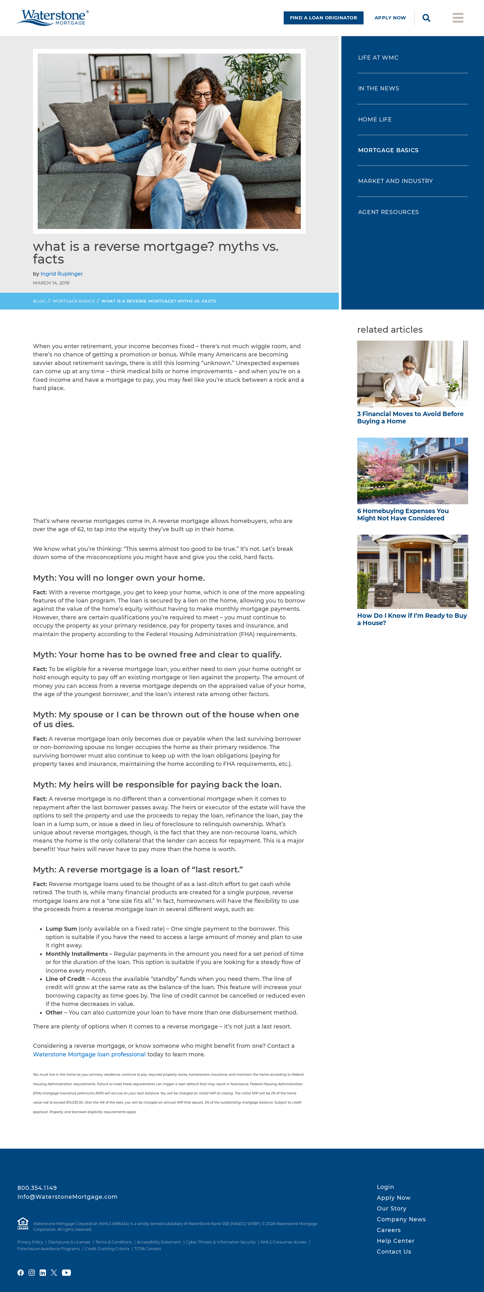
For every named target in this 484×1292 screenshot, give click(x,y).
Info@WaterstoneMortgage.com (67, 1196)
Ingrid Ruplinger (62, 279)
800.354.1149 (37, 1187)
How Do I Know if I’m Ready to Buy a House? (412, 624)
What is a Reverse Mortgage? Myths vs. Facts (158, 306)
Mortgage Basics (74, 306)
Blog (39, 306)
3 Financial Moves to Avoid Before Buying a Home (410, 422)
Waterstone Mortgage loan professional (90, 1059)
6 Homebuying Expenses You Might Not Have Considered (403, 519)
